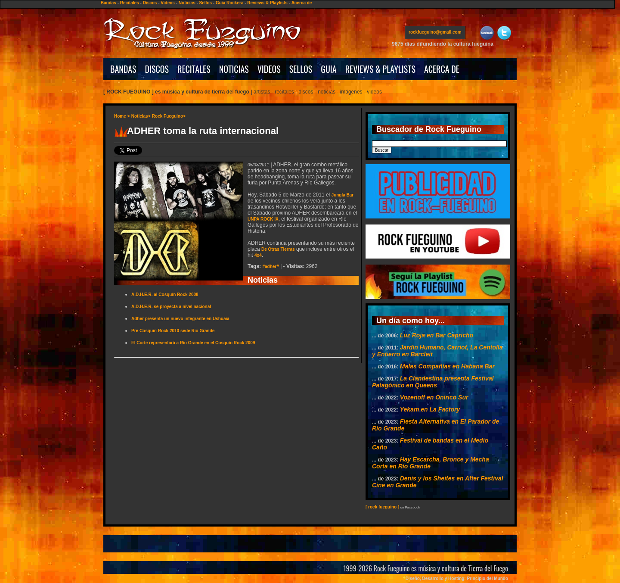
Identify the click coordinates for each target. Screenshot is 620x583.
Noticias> (141, 116)
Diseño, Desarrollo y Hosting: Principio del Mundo (457, 578)
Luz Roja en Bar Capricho (436, 335)
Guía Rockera (229, 2)
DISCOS (157, 68)
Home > (122, 116)
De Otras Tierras (278, 249)
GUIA (328, 68)
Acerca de (301, 2)
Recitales (129, 2)
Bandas (108, 2)
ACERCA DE (441, 68)
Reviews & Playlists (267, 2)
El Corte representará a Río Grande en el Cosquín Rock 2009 (193, 342)
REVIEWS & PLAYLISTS (380, 68)
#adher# (270, 266)
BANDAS (123, 68)
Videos (168, 2)
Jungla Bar (343, 195)
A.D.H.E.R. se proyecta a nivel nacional (171, 306)
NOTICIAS (234, 68)
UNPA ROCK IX (263, 219)
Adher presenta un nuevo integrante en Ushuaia (180, 318)
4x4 (258, 255)
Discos (150, 2)
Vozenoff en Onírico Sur (434, 397)
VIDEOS (269, 68)
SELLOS (301, 68)
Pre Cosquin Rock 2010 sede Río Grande (172, 330)
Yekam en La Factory (430, 409)
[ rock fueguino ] (382, 507)
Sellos (205, 2)
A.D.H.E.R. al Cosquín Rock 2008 (164, 294)
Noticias (187, 2)
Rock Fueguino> (169, 116)
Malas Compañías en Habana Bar (447, 366)
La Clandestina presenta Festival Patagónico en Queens (433, 382)
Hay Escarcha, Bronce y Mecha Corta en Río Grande (430, 463)
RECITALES (194, 68)
